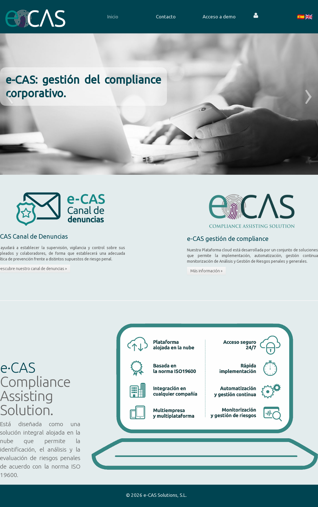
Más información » (206, 271)
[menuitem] (109, 17)
